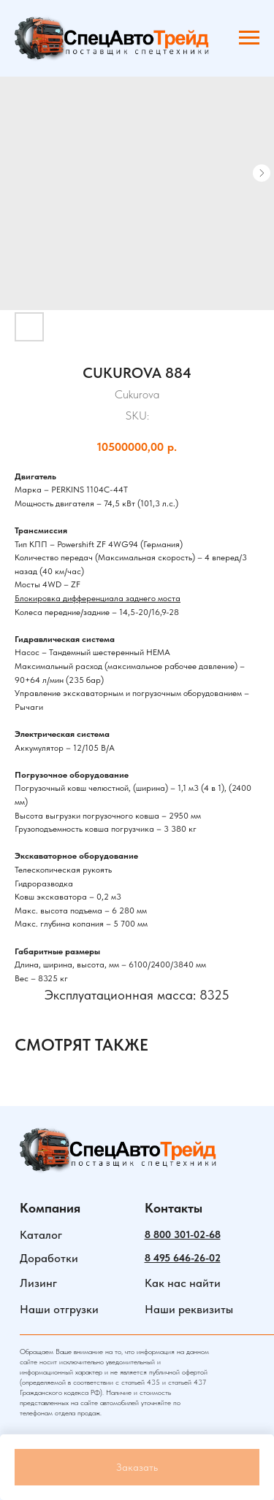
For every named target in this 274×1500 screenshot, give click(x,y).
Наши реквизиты (189, 1309)
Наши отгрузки (59, 1309)
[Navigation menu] (249, 38)
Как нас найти (183, 1283)
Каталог (41, 1235)
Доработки (49, 1258)
